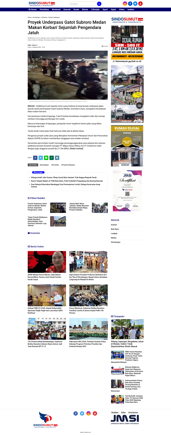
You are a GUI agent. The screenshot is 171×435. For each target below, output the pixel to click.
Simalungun (115, 242)
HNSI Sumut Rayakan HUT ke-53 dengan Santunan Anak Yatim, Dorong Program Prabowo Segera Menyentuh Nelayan (127, 357)
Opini (113, 9)
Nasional (56, 9)
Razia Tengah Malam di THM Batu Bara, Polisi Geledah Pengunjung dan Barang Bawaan (67, 181)
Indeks (131, 9)
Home (32, 9)
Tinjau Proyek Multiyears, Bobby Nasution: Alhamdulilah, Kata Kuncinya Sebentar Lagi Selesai (38, 221)
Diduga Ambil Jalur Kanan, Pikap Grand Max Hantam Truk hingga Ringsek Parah (64, 177)
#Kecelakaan (44, 165)
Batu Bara (115, 229)
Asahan (114, 225)
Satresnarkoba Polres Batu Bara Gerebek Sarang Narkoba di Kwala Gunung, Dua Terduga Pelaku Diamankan (126, 385)
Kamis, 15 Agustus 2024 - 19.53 (36, 47)
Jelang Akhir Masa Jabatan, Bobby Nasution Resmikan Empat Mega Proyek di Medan (79, 207)
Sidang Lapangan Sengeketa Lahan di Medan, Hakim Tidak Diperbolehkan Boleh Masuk (127, 344)
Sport (105, 9)
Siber (123, 412)
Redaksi (114, 412)
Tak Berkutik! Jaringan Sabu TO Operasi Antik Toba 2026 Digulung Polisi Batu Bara (134, 399)
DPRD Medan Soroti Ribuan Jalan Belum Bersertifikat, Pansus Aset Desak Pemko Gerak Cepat (44, 277)
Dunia (76, 9)
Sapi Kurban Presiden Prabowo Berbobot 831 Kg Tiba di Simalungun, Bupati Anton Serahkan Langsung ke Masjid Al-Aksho (88, 277)
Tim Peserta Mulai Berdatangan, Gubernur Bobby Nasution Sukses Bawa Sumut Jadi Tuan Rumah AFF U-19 (45, 343)
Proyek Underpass (54, 17)
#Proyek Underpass (68, 165)
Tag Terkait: (33, 165)
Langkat (114, 233)
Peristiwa (44, 9)
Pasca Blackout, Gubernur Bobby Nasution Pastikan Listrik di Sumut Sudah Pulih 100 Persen (86, 310)
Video (122, 9)
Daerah (67, 9)
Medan (113, 238)
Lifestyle (95, 9)
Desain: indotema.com (85, 432)
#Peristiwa (55, 165)
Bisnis (85, 9)
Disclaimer (133, 412)
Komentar (105, 46)
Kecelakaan (36, 17)
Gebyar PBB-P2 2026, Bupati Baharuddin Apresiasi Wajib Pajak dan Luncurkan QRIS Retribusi (45, 310)
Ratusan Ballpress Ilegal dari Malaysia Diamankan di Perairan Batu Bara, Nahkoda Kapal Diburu (134, 371)
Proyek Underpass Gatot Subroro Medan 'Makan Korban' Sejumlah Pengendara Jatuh (37, 207)
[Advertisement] (127, 278)
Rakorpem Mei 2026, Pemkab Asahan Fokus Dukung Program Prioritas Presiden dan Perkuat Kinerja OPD (87, 343)
